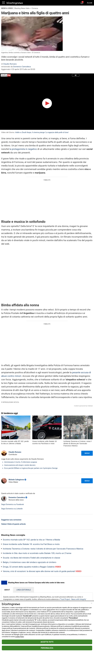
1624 (48, 610)
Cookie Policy (19, 637)
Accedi (89, 3)
